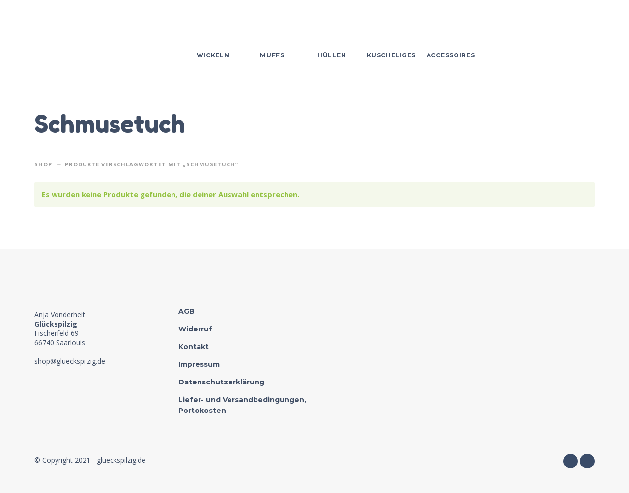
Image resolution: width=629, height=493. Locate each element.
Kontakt (193, 346)
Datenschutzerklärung (221, 382)
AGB (186, 311)
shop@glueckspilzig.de (69, 361)
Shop (43, 164)
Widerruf (195, 329)
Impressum (199, 364)
